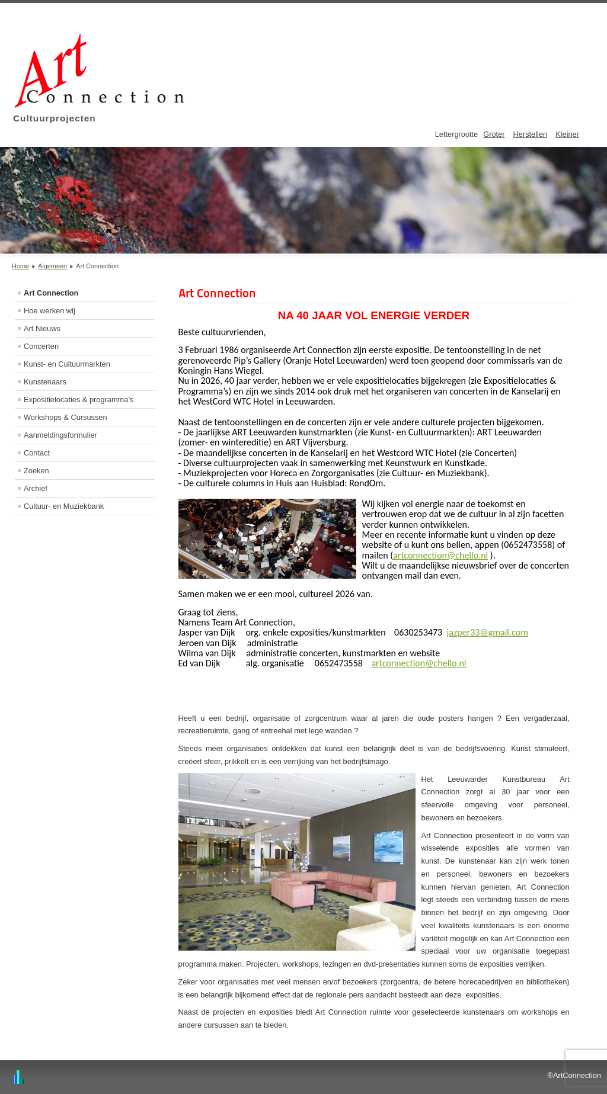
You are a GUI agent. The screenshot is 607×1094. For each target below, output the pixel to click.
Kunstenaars (45, 381)
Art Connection (51, 292)
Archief (35, 488)
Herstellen (530, 134)
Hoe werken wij (49, 310)
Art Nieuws (42, 328)
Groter (493, 134)
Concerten (41, 346)
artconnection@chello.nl (440, 555)
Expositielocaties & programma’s (78, 399)
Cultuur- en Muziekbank (64, 506)
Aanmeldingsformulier (60, 435)
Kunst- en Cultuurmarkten (67, 364)
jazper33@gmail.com (487, 632)
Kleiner (567, 134)
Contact (37, 452)
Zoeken (36, 470)
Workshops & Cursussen (65, 417)
